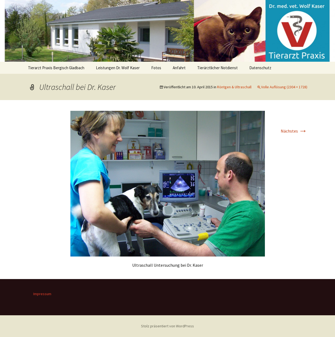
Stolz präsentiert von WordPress (167, 326)
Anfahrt (179, 67)
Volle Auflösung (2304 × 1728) (284, 87)
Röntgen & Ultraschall (234, 87)
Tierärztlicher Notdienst (217, 67)
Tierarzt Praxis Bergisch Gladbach (56, 67)
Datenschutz (260, 67)
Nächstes (294, 131)
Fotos (156, 67)
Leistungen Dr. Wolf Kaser (118, 67)
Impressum (42, 293)
